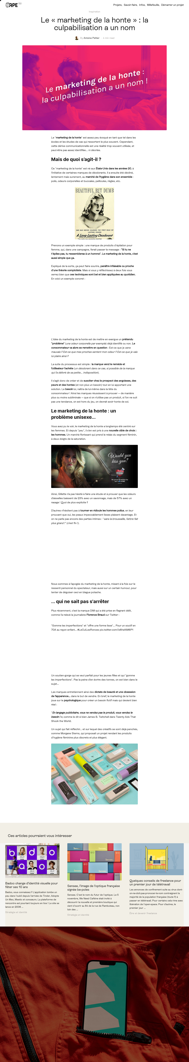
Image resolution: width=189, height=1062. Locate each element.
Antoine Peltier (91, 38)
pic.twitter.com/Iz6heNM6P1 (116, 629)
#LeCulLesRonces (88, 629)
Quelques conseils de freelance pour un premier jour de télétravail (155, 882)
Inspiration (94, 11)
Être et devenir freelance (143, 913)
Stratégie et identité (16, 912)
